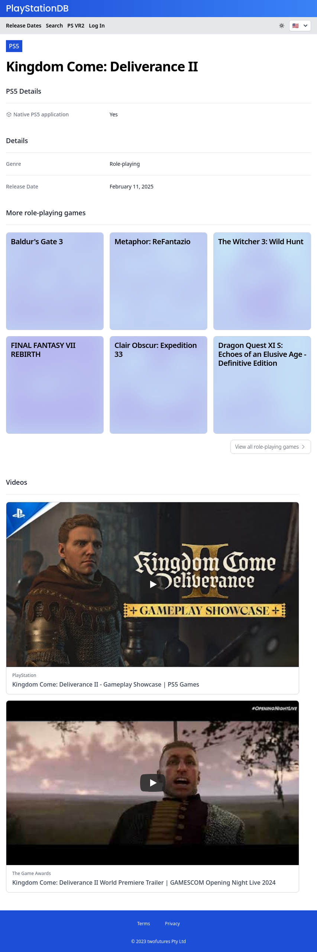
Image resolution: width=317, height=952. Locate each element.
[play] (152, 584)
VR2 (75, 25)
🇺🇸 (300, 25)
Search (54, 25)
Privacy (172, 923)
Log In (97, 25)
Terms (143, 923)
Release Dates (23, 25)
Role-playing (125, 163)
